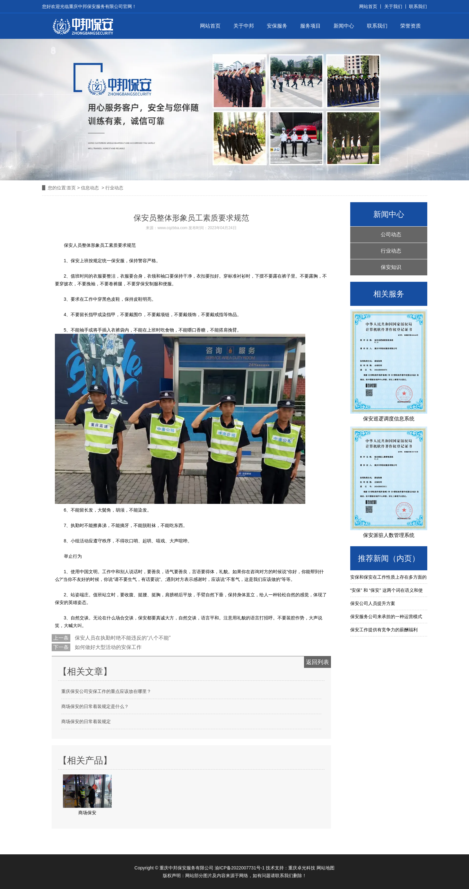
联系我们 (417, 6)
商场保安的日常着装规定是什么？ (95, 706)
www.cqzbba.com (172, 228)
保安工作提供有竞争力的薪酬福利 (384, 629)
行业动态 (391, 251)
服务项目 (310, 26)
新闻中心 (344, 26)
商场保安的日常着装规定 (86, 721)
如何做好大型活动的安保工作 (108, 647)
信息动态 (90, 187)
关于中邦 (243, 26)
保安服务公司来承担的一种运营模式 (386, 616)
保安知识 (391, 267)
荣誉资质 (410, 26)
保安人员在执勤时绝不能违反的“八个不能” (122, 638)
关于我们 (393, 6)
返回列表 (317, 662)
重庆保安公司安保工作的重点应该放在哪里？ (106, 691)
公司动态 (391, 234)
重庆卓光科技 (301, 867)
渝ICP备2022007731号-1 (240, 867)
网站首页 (210, 26)
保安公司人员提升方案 (372, 603)
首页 (71, 187)
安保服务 (277, 26)
